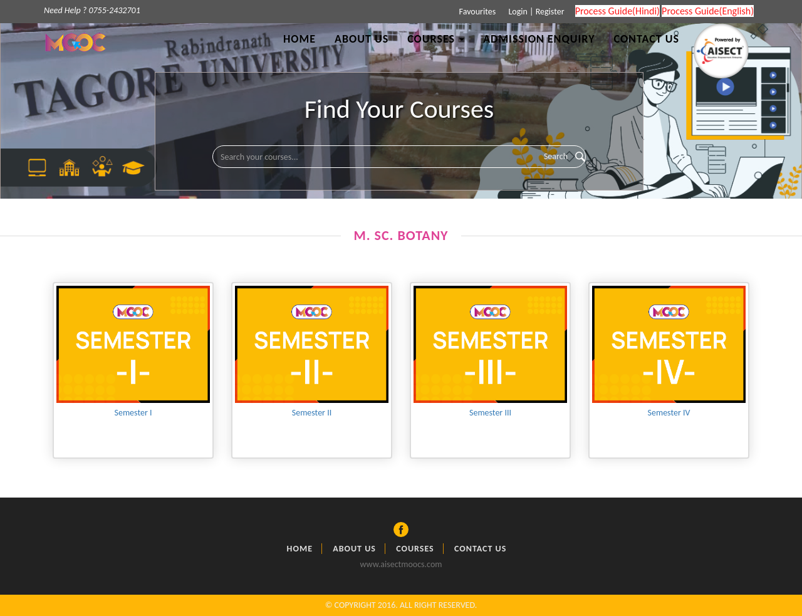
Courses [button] (435, 39)
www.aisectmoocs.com (401, 564)
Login (517, 11)
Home (299, 39)
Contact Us (646, 39)
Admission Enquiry (539, 39)
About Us (361, 39)
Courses (415, 548)
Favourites (476, 11)
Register (550, 11)
